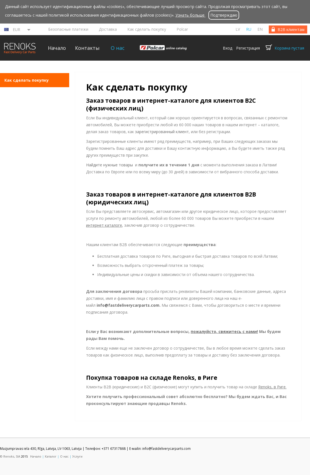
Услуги (77, 456)
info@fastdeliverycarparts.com (128, 305)
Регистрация (248, 48)
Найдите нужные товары (109, 164)
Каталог (50, 456)
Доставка (108, 29)
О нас (118, 48)
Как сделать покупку (146, 29)
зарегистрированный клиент (162, 131)
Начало (57, 48)
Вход (227, 48)
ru (248, 29)
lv (238, 29)
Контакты (87, 48)
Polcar (182, 29)
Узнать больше (190, 15)
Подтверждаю (223, 15)
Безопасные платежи (68, 29)
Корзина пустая (289, 48)
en (260, 29)
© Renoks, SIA (10, 456)
